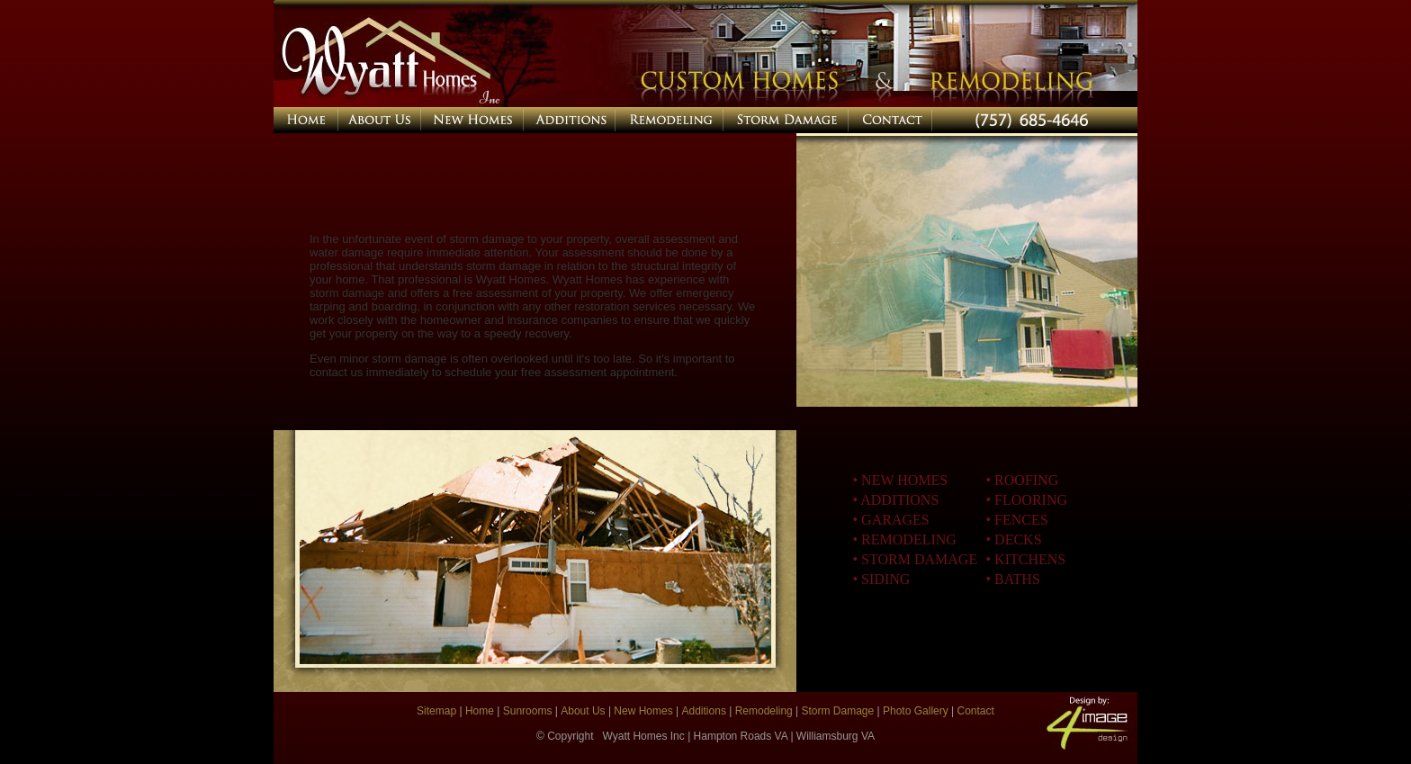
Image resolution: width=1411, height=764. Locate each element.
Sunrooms (526, 711)
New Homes (643, 711)
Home (481, 711)
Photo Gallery (915, 711)
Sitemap (438, 711)
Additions (704, 711)
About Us (583, 711)
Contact (975, 711)
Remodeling (764, 711)
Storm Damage (836, 711)
